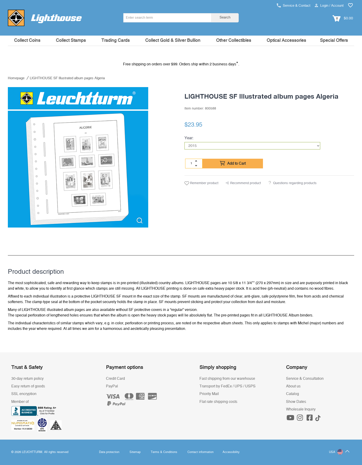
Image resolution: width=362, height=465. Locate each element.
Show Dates (296, 402)
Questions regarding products (295, 183)
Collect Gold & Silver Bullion (172, 40)
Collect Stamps (71, 40)
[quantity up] (196, 161)
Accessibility (231, 452)
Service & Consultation (305, 378)
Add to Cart (233, 163)
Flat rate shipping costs (218, 402)
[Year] (252, 145)
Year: (188, 138)
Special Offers (334, 40)
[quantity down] (196, 166)
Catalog (292, 394)
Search (225, 17)
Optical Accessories (286, 40)
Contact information (200, 452)
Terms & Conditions (164, 452)
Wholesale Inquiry (301, 409)
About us (293, 386)
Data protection (109, 452)
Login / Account (329, 5)
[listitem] (78, 157)
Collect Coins (27, 40)
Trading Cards (115, 40)
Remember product (201, 183)
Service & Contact (293, 5)
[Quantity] (191, 163)
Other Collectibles (233, 40)
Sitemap (135, 452)
